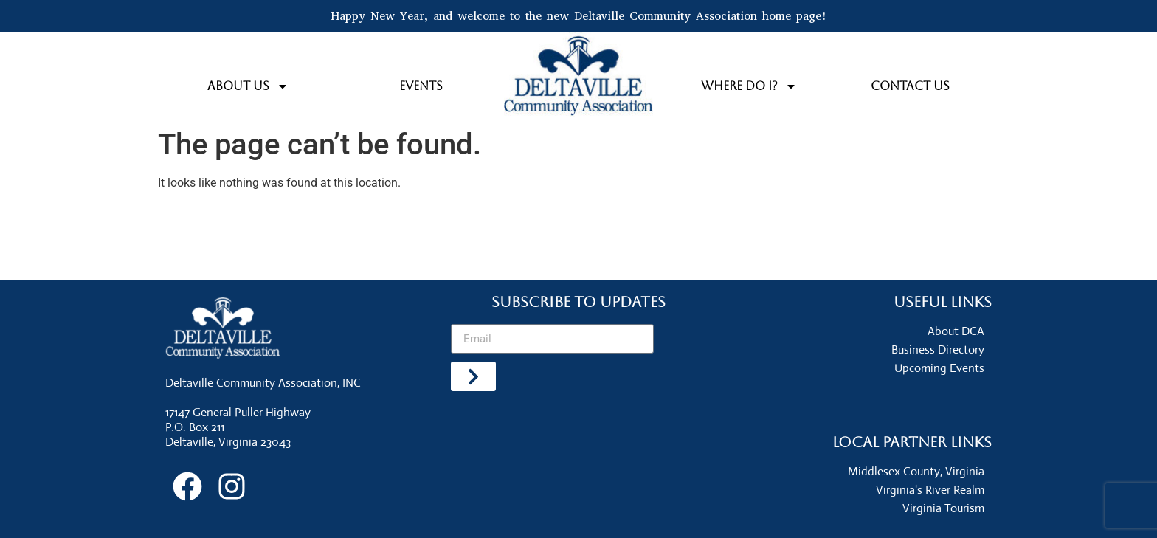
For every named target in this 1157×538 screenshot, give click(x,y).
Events (421, 86)
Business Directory (937, 349)
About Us (248, 86)
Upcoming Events (939, 368)
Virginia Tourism (943, 508)
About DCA (956, 331)
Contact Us (910, 86)
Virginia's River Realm (930, 489)
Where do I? (749, 86)
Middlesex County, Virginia (916, 471)
